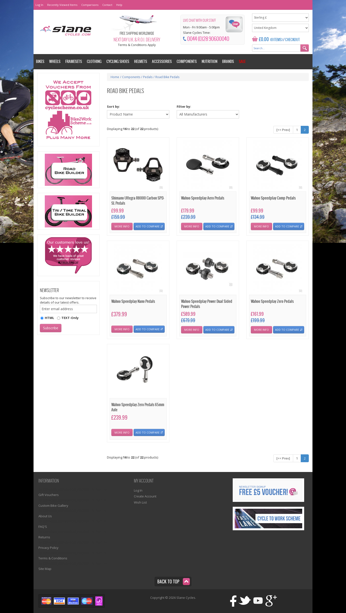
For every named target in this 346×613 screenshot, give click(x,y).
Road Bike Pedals (167, 77)
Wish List (140, 502)
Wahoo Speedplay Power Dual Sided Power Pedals (206, 304)
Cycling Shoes (117, 61)
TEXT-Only (70, 318)
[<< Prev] (283, 130)
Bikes (40, 61)
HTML (49, 318)
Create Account (145, 496)
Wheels (54, 61)
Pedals (147, 77)
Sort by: (113, 106)
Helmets (140, 61)
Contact (107, 5)
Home (115, 77)
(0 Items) (276, 40)
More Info (122, 226)
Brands (228, 61)
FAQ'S (42, 526)
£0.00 (264, 39)
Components (131, 77)
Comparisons (89, 5)
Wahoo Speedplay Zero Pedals (272, 301)
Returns (44, 537)
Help (119, 5)
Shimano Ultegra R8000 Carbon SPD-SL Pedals (137, 200)
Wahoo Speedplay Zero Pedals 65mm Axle (137, 407)
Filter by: (184, 106)
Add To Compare (148, 226)
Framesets (73, 61)
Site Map (44, 568)
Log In (39, 5)
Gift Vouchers (48, 495)
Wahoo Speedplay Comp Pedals (273, 198)
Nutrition (209, 61)
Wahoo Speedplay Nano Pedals (133, 301)
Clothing (94, 61)
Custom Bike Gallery (53, 505)
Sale (242, 61)
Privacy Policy (48, 547)
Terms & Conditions (52, 558)
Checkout (292, 40)
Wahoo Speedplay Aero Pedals (202, 198)
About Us (45, 516)
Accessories (162, 61)
